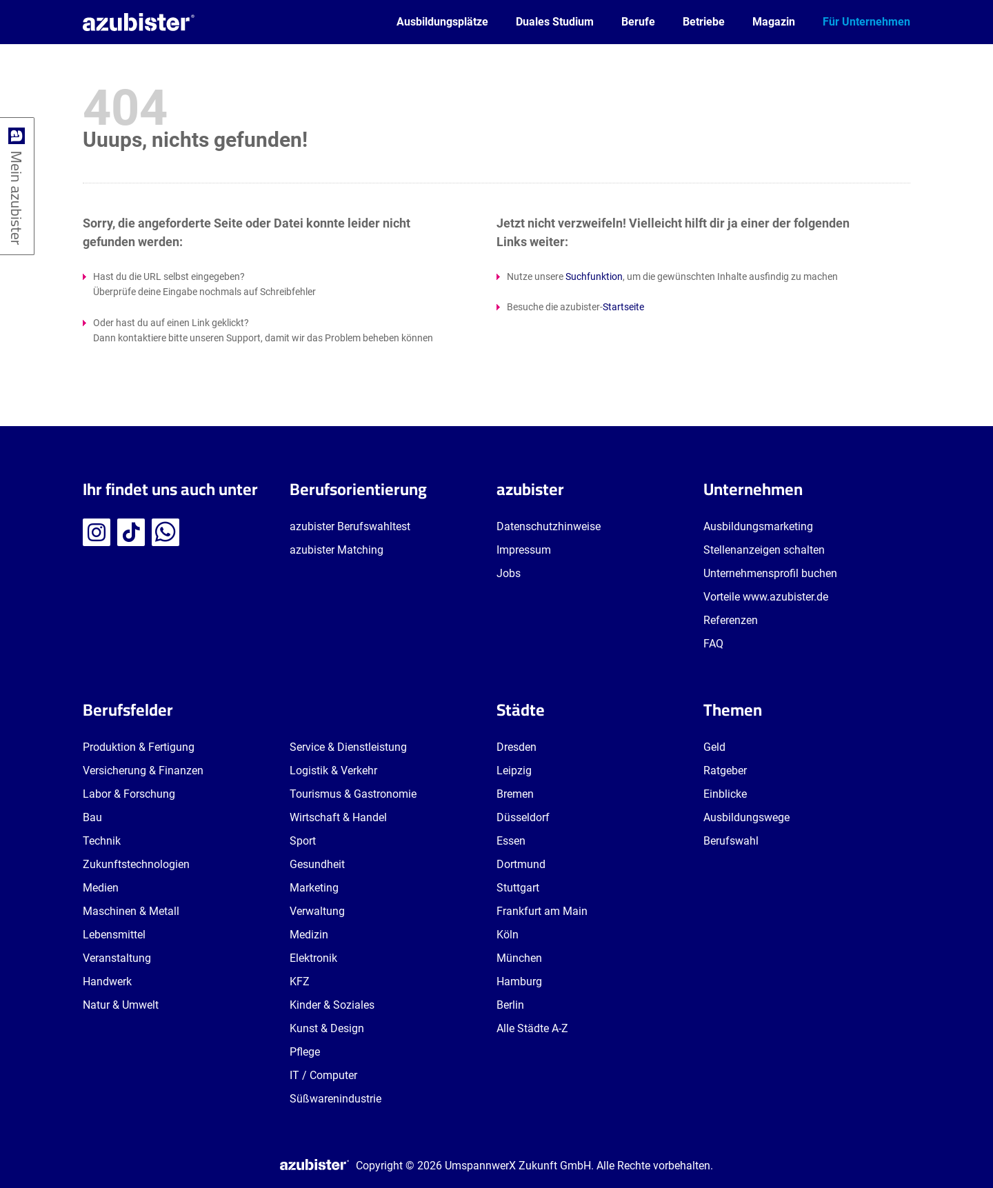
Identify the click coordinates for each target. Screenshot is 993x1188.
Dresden (516, 747)
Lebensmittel (114, 934)
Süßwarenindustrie (335, 1098)
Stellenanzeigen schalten (764, 549)
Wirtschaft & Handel (338, 817)
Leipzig (514, 770)
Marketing (314, 887)
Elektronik (313, 958)
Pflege (305, 1051)
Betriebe (704, 21)
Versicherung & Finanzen (143, 770)
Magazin (773, 21)
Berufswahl (731, 840)
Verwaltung (317, 911)
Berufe (638, 21)
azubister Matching (336, 549)
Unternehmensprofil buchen (770, 573)
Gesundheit (317, 864)
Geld (714, 747)
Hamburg (519, 981)
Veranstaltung (117, 958)
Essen (510, 840)
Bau (92, 817)
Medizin (309, 934)
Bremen (515, 794)
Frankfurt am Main (542, 911)
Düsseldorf (523, 817)
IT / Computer (323, 1075)
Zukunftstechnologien (136, 864)
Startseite (623, 306)
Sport (303, 840)
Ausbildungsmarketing (758, 526)
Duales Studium (555, 21)
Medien (101, 887)
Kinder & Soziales (332, 1004)
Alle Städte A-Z (532, 1028)
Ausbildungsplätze (442, 21)
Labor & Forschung (129, 794)
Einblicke (725, 794)
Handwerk (107, 981)
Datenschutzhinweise (548, 526)
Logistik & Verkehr (333, 770)
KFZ (300, 981)
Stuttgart (517, 887)
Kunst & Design (327, 1028)
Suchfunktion (594, 276)
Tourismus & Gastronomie (353, 794)
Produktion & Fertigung (138, 747)
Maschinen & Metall (131, 911)
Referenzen (730, 620)
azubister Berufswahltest (350, 526)
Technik (102, 840)
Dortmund (520, 864)
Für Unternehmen (866, 21)
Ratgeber (725, 770)
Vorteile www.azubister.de (765, 596)
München (519, 958)
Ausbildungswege (746, 817)
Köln (507, 934)
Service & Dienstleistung (348, 747)
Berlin (510, 1004)
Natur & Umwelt (121, 1004)
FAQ (713, 643)
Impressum (523, 549)
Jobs (508, 573)
